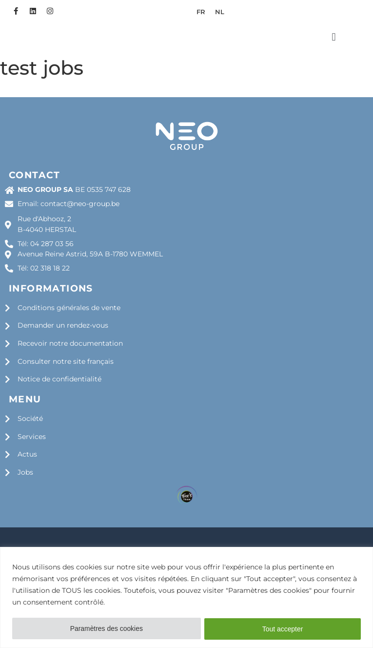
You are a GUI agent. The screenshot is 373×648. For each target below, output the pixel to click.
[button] (333, 60)
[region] (186, 597)
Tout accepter (282, 629)
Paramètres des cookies (106, 629)
